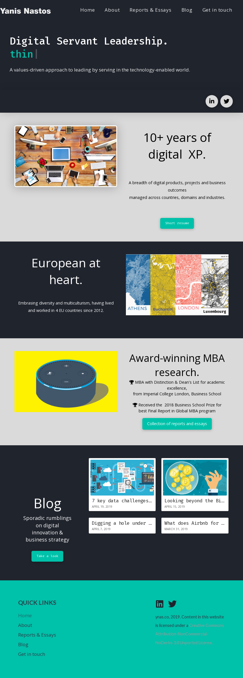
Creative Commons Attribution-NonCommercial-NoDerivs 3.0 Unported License (189, 634)
